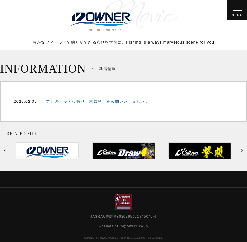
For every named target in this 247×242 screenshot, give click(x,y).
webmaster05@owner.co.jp (123, 226)
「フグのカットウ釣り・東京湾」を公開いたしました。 (96, 101)
